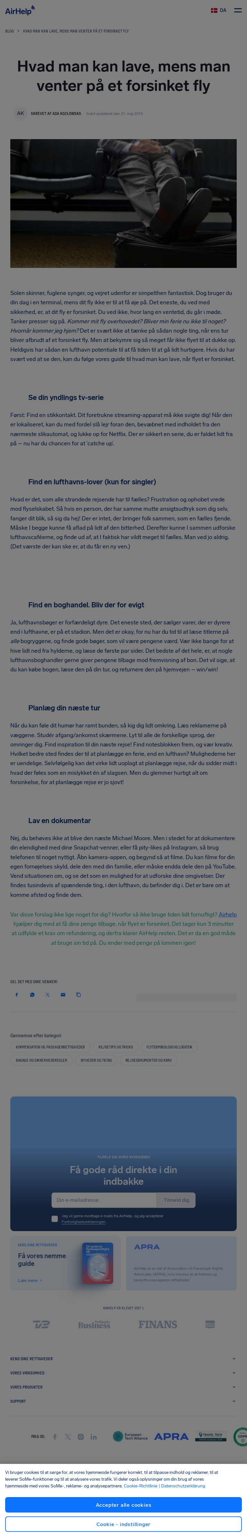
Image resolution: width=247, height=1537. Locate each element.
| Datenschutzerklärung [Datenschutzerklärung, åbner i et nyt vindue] (182, 1486)
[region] (123, 1500)
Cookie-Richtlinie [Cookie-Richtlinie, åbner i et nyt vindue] (140, 1486)
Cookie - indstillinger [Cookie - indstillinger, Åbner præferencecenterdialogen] (123, 1524)
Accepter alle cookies (123, 1505)
